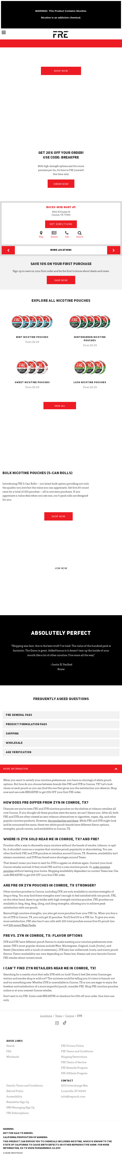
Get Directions (61, 224)
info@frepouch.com (73, 1096)
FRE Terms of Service (73, 1062)
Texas (58, 1015)
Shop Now (61, 71)
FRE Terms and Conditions (77, 1051)
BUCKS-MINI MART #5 (61, 207)
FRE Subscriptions (17, 1112)
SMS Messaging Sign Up (20, 1107)
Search (79, 234)
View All (59, 406)
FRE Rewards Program (74, 1067)
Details (54, 234)
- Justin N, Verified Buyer (61, 667)
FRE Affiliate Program (74, 1073)
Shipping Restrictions (74, 1056)
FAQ (8, 1051)
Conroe (69, 1015)
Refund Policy (14, 1090)
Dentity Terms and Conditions (24, 1085)
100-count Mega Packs (22, 925)
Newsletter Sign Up (17, 1101)
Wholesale (12, 1056)
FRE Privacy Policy (72, 1045)
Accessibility (14, 1096)
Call (67, 234)
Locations (46, 1015)
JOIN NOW (61, 568)
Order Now (61, 184)
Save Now (61, 280)
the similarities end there (63, 820)
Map (41, 234)
